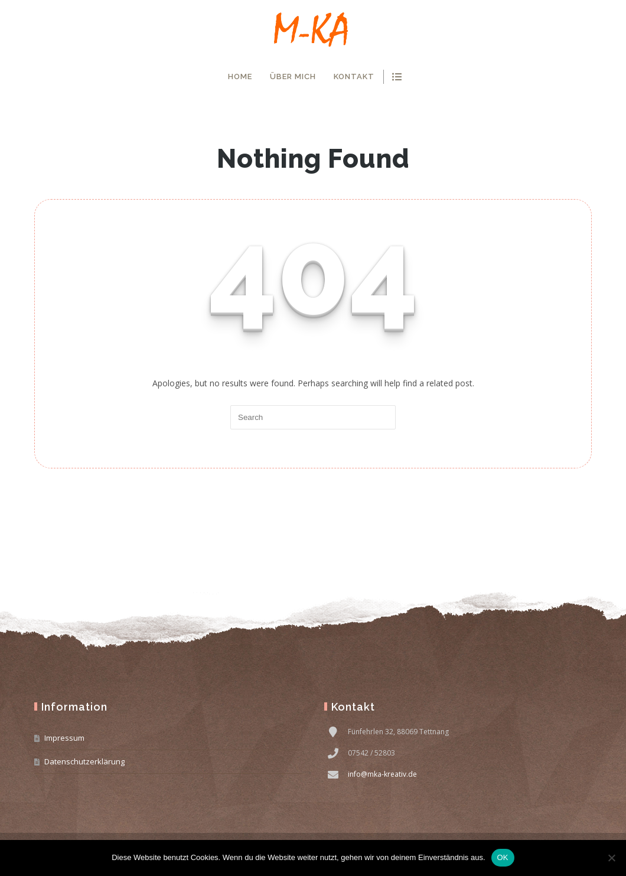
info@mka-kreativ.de (382, 774)
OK (502, 857)
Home (240, 76)
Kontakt (354, 76)
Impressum (64, 737)
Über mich (293, 76)
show (396, 77)
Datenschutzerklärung (84, 761)
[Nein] (611, 858)
